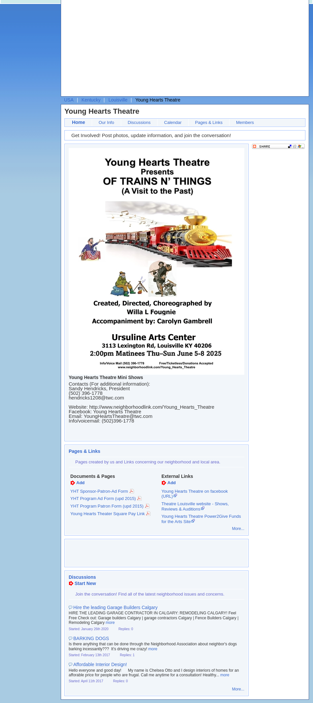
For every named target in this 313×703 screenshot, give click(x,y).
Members (245, 122)
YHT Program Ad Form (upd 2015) (103, 498)
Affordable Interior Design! (100, 664)
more (110, 622)
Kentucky (91, 100)
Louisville (117, 100)
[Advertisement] (173, 50)
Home (78, 122)
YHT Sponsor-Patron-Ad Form (99, 491)
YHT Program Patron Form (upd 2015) (107, 506)
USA (69, 100)
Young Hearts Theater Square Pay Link (107, 513)
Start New (85, 583)
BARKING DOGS (91, 638)
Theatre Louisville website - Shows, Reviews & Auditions (195, 506)
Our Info (106, 122)
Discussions (139, 122)
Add (80, 482)
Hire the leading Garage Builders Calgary (115, 607)
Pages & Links (209, 122)
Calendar (173, 122)
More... (238, 528)
